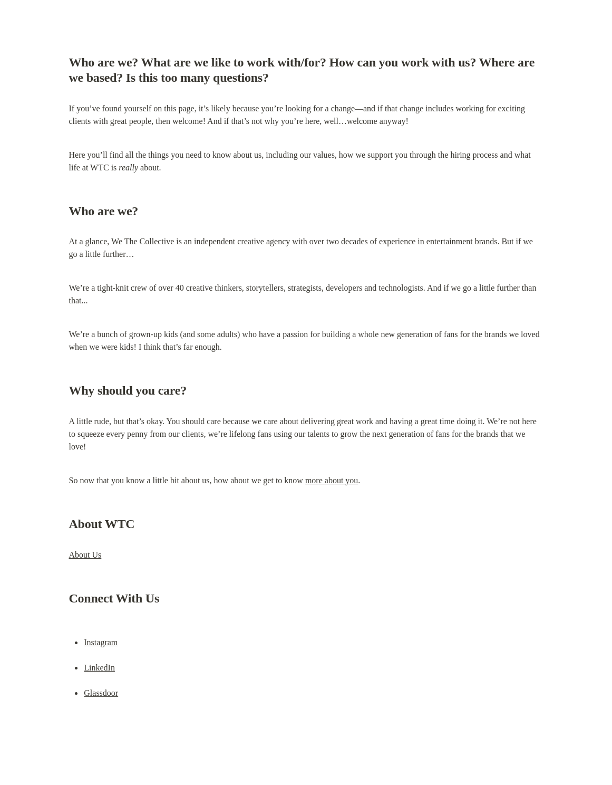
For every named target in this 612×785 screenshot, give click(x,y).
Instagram (101, 642)
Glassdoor (101, 692)
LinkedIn (99, 667)
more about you (331, 480)
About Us (85, 554)
